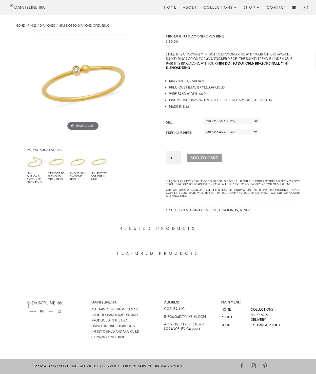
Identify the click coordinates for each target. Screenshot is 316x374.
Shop (249, 8)
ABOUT (226, 317)
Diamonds (48, 25)
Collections (218, 8)
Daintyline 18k (203, 210)
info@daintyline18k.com (185, 316)
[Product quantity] (173, 157)
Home (170, 8)
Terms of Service (136, 366)
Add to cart (204, 158)
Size (169, 122)
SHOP (225, 325)
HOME (226, 309)
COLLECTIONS (262, 309)
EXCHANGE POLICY (265, 325)
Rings (32, 25)
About (190, 8)
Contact (276, 8)
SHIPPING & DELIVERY (259, 317)
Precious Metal (179, 133)
